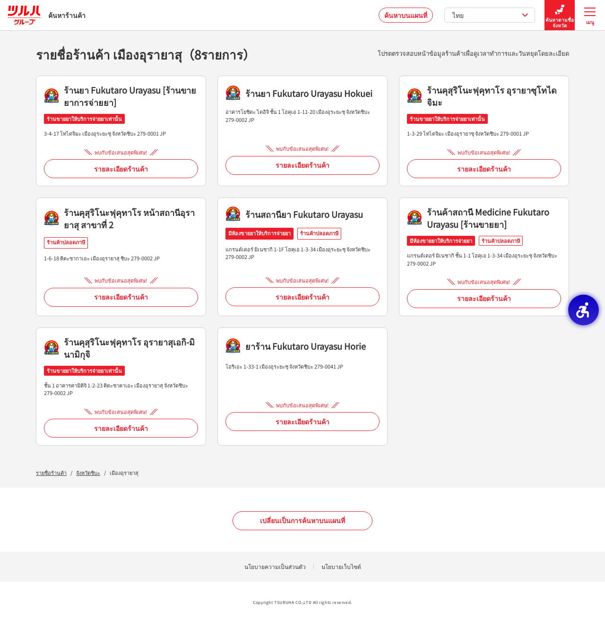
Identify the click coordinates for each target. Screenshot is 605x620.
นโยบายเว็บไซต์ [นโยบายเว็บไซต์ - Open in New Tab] (341, 566)
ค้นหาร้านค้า (47, 15)
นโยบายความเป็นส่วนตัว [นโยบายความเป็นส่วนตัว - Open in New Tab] (275, 566)
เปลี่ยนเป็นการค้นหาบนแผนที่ (302, 520)
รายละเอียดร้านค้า (121, 168)
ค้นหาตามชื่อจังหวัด (559, 15)
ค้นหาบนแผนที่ (405, 15)
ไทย (490, 15)
